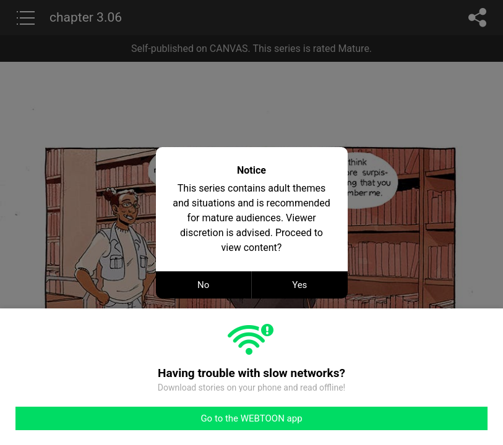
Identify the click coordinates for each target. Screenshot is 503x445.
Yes (299, 284)
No (203, 284)
